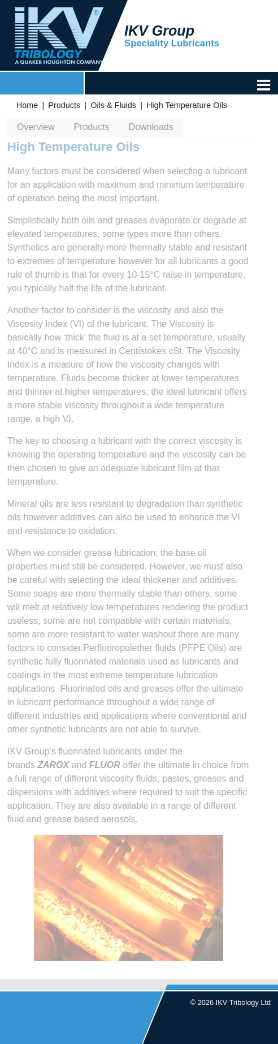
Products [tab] (90, 127)
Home (27, 105)
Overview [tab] (35, 127)
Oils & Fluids (113, 105)
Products (64, 105)
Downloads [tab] (149, 127)
